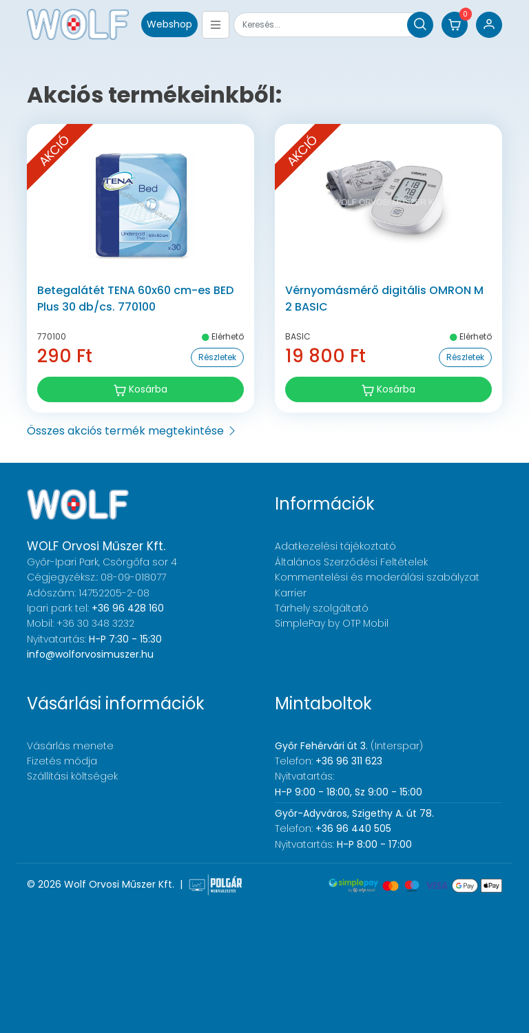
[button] (455, 25)
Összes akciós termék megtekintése (132, 431)
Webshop (169, 24)
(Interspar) (349, 746)
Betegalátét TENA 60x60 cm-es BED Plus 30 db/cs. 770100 (135, 298)
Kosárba (140, 389)
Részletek (217, 357)
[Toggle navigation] (215, 25)
